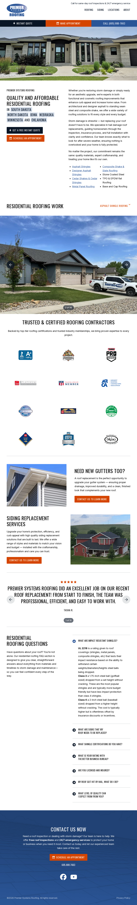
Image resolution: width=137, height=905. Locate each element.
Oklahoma (39, 120)
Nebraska (46, 114)
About (126, 9)
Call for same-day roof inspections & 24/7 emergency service (100, 3)
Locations (113, 9)
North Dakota (17, 114)
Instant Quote (22, 23)
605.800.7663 (68, 865)
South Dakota (21, 109)
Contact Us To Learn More (92, 499)
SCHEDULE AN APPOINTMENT (68, 857)
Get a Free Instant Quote (24, 130)
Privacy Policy (123, 898)
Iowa (33, 114)
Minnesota (15, 120)
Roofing (89, 9)
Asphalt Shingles (81, 166)
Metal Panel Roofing (83, 186)
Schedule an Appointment (25, 138)
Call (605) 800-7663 (114, 23)
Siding (100, 9)
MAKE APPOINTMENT (68, 23)
